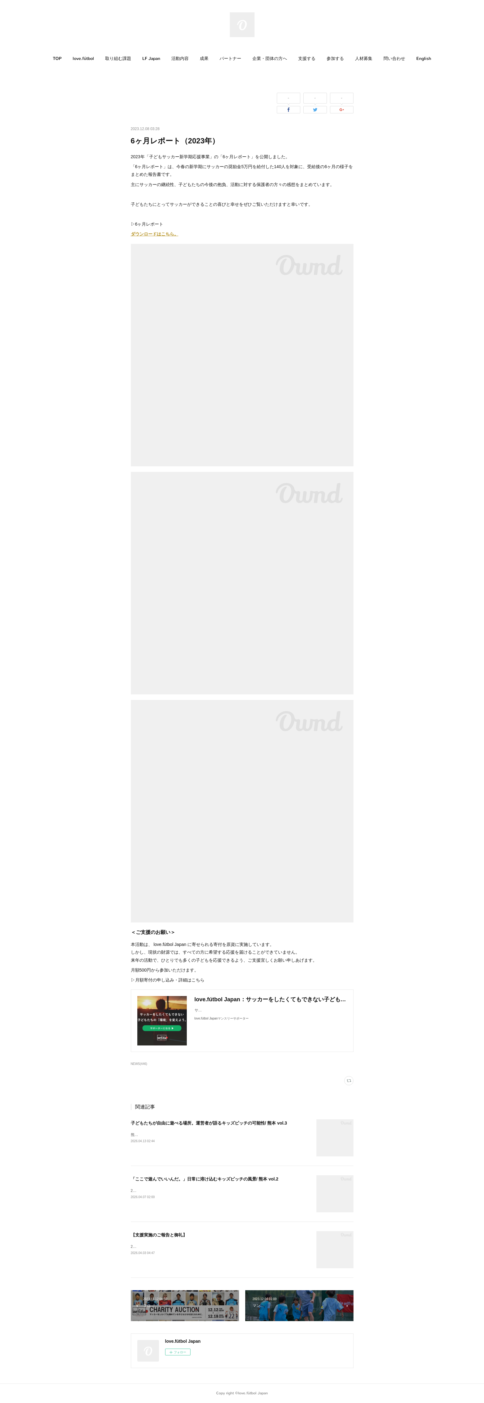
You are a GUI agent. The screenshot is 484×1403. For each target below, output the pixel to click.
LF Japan (151, 58)
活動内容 (180, 58)
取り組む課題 (118, 58)
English (423, 58)
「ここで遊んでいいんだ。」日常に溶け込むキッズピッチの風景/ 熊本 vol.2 (205, 1178)
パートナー (230, 58)
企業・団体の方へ (269, 58)
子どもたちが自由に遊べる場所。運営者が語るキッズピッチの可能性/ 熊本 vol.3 (209, 1123)
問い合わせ (394, 58)
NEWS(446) (139, 1064)
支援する (306, 58)
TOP (57, 58)
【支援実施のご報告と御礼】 (159, 1234)
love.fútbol (83, 58)
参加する (335, 58)
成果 (204, 58)
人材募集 (363, 58)
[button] (57, 58)
